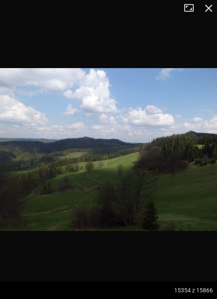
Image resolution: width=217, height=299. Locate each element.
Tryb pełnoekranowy (192, 8)
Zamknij (208, 8)
